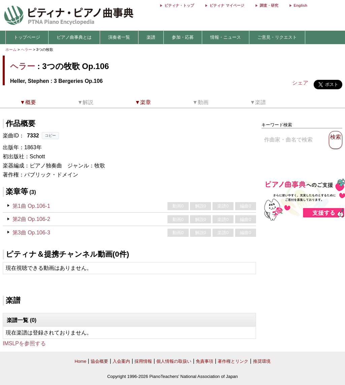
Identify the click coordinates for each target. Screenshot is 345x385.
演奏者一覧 (119, 37)
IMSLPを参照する (24, 343)
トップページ (27, 37)
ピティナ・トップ (179, 5)
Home (80, 361)
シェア (300, 83)
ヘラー (26, 49)
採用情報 (143, 361)
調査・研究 (269, 5)
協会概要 (99, 361)
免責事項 (204, 361)
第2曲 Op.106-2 (31, 219)
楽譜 (151, 37)
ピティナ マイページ (227, 5)
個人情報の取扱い (173, 361)
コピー (50, 135)
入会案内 (121, 361)
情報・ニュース (225, 37)
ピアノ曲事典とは (74, 37)
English (300, 5)
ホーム (11, 49)
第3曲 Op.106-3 (31, 232)
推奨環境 (262, 361)
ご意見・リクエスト (277, 37)
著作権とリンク (233, 361)
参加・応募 (183, 37)
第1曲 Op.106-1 (31, 206)
